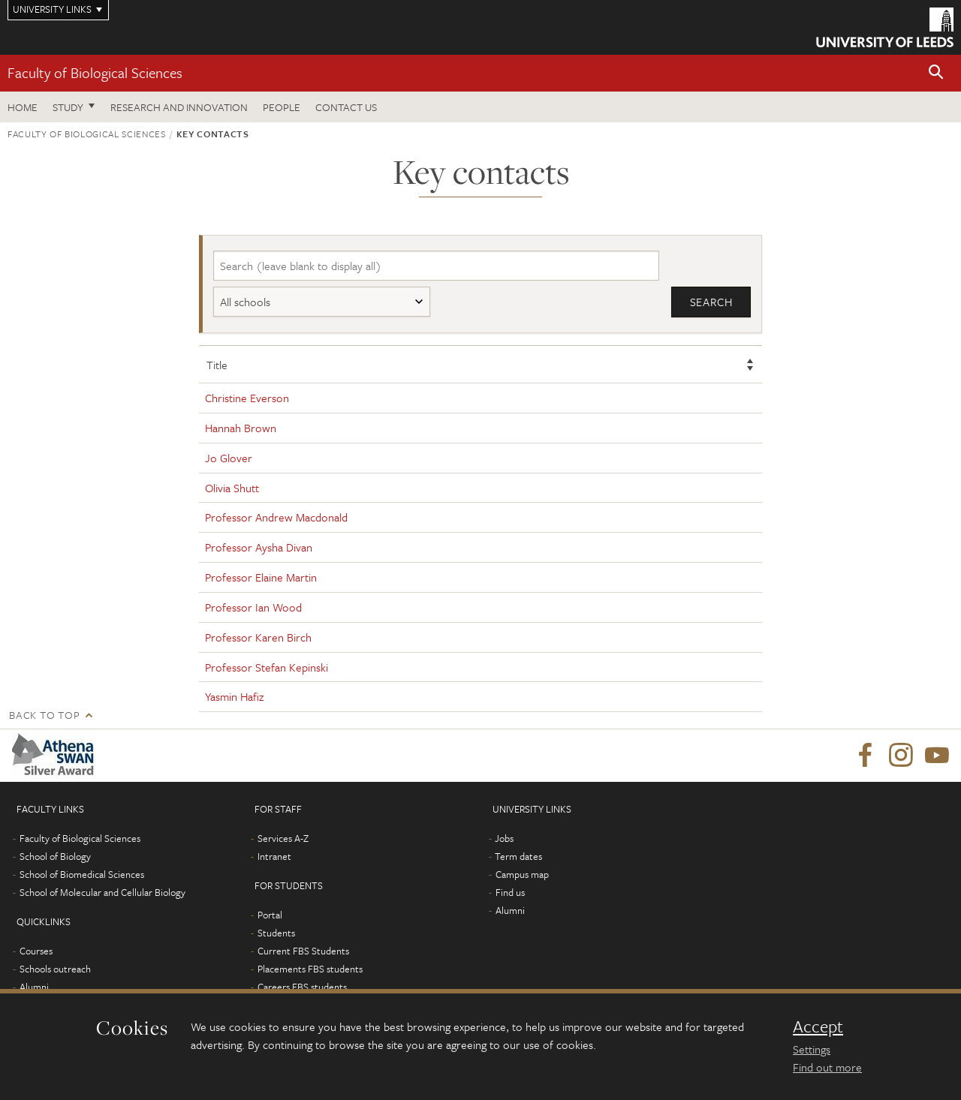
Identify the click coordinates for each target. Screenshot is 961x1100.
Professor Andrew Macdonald (276, 517)
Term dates (518, 856)
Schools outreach (55, 968)
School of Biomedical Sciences (82, 874)
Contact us (346, 107)
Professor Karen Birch (258, 637)
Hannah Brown (240, 427)
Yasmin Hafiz (234, 696)
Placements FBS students (310, 968)
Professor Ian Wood (253, 607)
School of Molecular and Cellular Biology (102, 892)
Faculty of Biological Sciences (95, 72)
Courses (36, 950)
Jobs (504, 838)
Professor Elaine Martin (261, 577)
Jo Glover (228, 457)
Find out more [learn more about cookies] (827, 1067)
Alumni (34, 986)
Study (68, 107)
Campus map (522, 874)
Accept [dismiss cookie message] (818, 1026)
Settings (811, 1049)
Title (216, 364)
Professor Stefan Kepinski (266, 667)
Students (276, 932)
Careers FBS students (302, 986)
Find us (510, 892)
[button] (936, 73)
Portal (270, 914)
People (281, 107)
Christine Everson (247, 397)
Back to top (44, 715)
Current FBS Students (303, 950)
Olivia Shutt (232, 487)
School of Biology (55, 856)
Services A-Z (283, 838)
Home (23, 107)
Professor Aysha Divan (258, 547)
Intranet (274, 856)
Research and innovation (179, 107)
